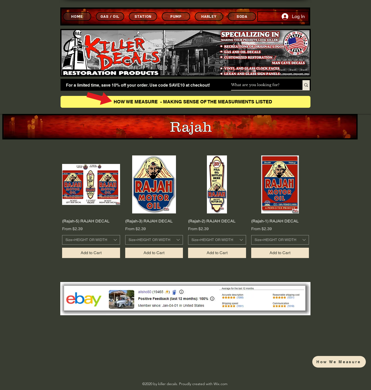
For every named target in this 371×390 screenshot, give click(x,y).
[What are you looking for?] (261, 85)
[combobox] (91, 240)
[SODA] (242, 16)
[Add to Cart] (91, 253)
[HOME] (77, 16)
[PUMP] (176, 16)
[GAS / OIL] (110, 16)
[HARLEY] (209, 16)
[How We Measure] (339, 362)
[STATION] (143, 16)
